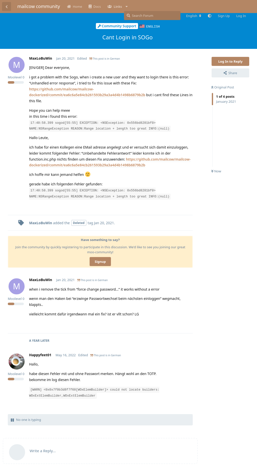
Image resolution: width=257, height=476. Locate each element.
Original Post (222, 87)
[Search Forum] (152, 15)
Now (216, 171)
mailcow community (38, 6)
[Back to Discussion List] (6, 6)
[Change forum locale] (194, 15)
